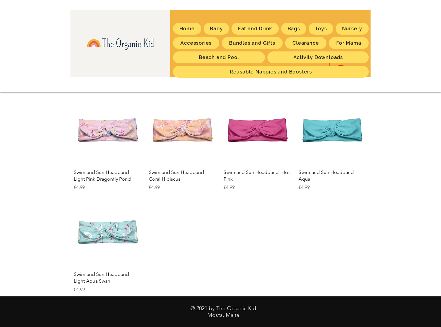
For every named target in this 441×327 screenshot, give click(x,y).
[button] (349, 43)
